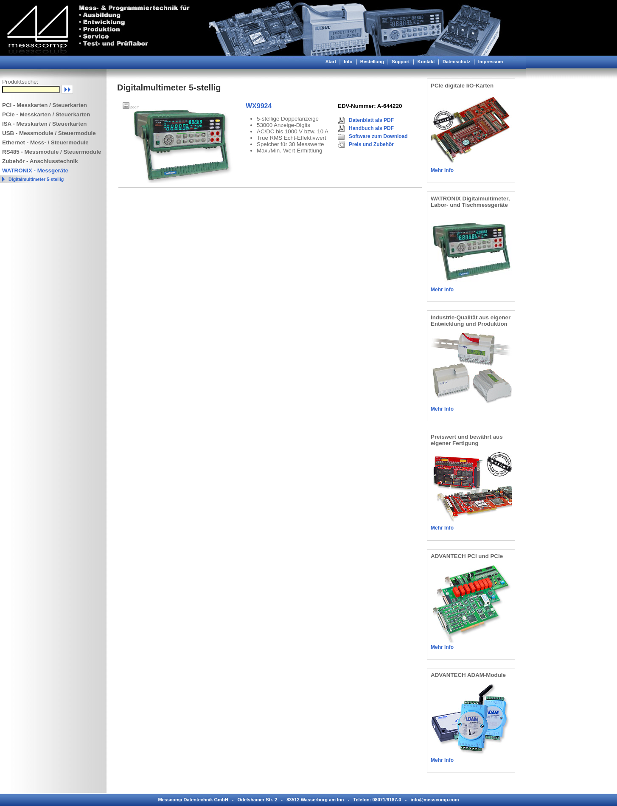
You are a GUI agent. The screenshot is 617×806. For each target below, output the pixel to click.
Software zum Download (378, 136)
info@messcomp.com (434, 799)
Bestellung (372, 61)
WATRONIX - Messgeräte (35, 170)
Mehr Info (442, 170)
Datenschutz (456, 61)
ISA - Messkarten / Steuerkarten (44, 124)
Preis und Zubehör (371, 144)
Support (400, 61)
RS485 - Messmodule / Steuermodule (51, 152)
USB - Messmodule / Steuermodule (49, 133)
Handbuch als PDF (371, 128)
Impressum (490, 61)
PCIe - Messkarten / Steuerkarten (46, 114)
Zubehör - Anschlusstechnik (40, 161)
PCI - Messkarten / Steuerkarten (44, 105)
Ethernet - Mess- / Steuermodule (45, 142)
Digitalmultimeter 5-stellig (36, 179)
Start (330, 61)
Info (348, 61)
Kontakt (426, 61)
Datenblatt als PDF (371, 120)
